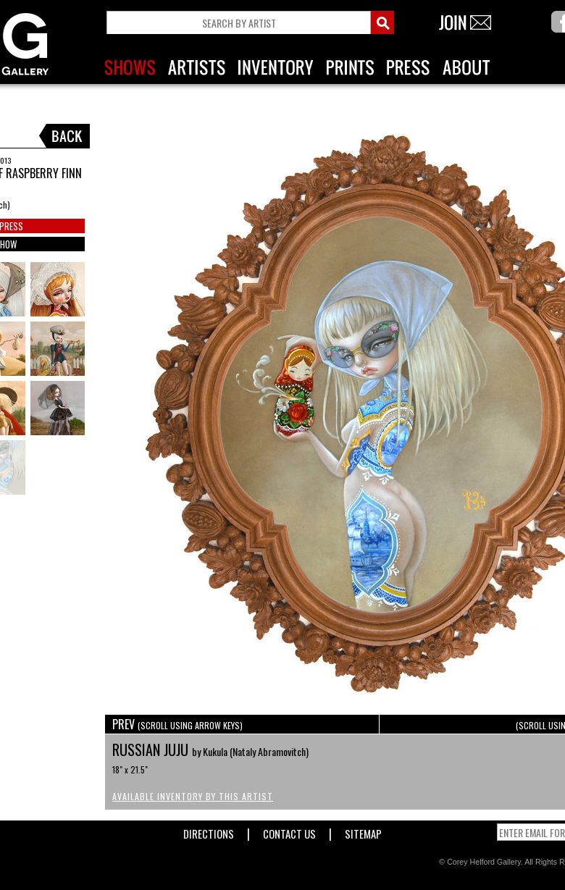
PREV (177, 724)
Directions (208, 831)
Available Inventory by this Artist (192, 796)
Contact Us (289, 831)
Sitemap (363, 831)
